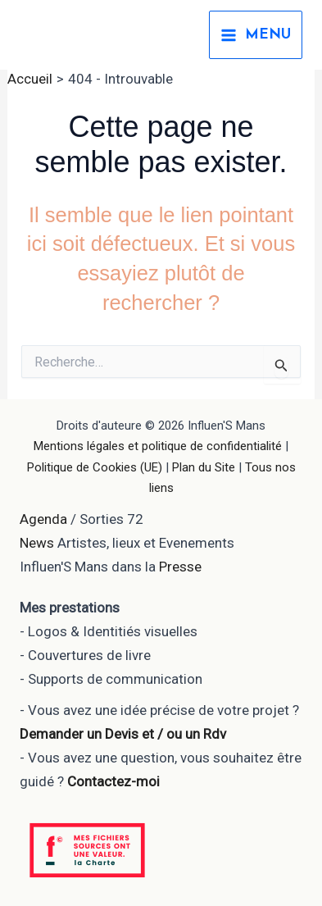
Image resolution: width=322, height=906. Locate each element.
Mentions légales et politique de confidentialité (158, 446)
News (37, 543)
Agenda (43, 519)
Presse (180, 566)
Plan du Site (203, 467)
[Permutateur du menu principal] (255, 35)
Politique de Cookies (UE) (94, 467)
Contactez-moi (113, 781)
